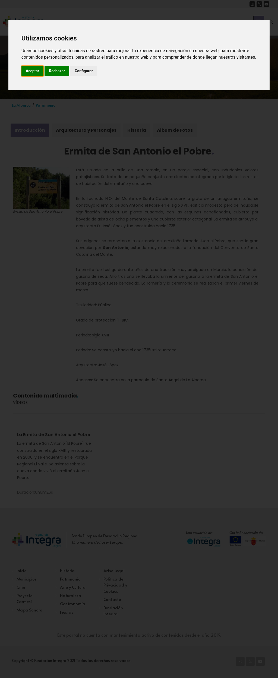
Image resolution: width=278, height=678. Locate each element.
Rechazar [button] (57, 71)
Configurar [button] (84, 71)
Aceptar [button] (32, 71)
